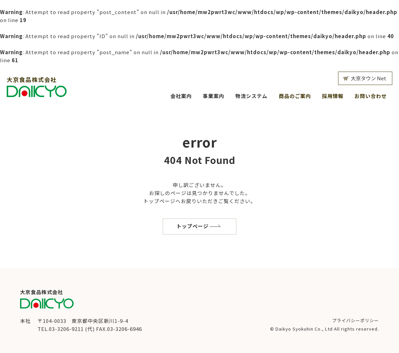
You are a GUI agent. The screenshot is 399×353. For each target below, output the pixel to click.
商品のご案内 (295, 95)
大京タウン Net (368, 78)
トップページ (192, 226)
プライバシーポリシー (355, 320)
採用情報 (332, 95)
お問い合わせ (370, 95)
